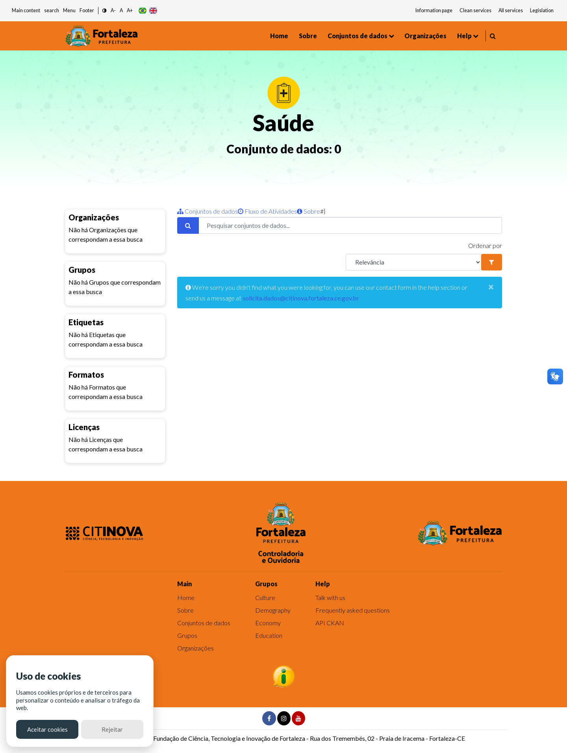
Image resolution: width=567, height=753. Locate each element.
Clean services (475, 10)
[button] (104, 11)
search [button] (51, 10)
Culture (265, 597)
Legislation (542, 10)
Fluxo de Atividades (267, 211)
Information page (433, 10)
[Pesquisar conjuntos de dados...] (350, 225)
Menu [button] (69, 10)
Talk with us (330, 597)
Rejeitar (112, 729)
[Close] (491, 286)
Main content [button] (26, 10)
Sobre (308, 35)
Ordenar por (485, 245)
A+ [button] (130, 10)
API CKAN (329, 622)
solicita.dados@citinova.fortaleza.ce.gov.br (301, 298)
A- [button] (113, 10)
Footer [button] (87, 10)
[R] (414, 262)
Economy (268, 622)
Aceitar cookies (47, 729)
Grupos (187, 635)
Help (464, 35)
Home (279, 35)
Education (268, 635)
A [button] (121, 10)
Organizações (425, 35)
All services (510, 10)
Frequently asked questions (352, 610)
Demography (273, 610)
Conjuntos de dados (357, 35)
